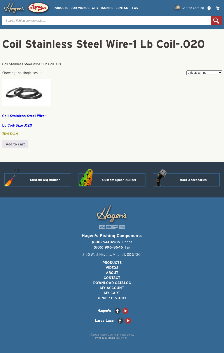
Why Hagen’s (102, 8)
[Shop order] (204, 72)
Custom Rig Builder (45, 180)
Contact (123, 8)
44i (126, 337)
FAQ (135, 8)
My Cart (112, 293)
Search (216, 20)
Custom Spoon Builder (119, 180)
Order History (112, 298)
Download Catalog (112, 283)
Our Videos (79, 8)
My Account (112, 288)
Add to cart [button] (15, 144)
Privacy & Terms (105, 337)
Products (59, 8)
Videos (112, 268)
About (112, 273)
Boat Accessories (193, 180)
